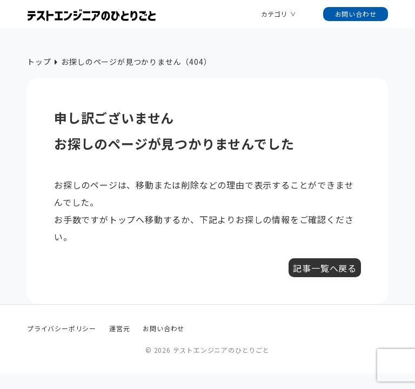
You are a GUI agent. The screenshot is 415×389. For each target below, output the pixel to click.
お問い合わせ (356, 13)
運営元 (119, 328)
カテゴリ (274, 13)
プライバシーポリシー (61, 328)
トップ (39, 61)
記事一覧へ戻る (325, 267)
